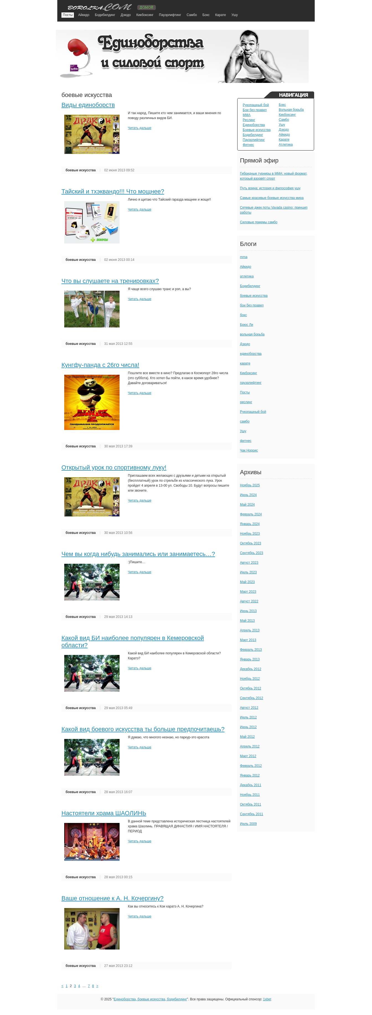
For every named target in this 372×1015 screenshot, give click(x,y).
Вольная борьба (291, 110)
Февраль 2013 (251, 650)
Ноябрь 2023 (250, 534)
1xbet (267, 999)
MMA (246, 115)
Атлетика (286, 144)
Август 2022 (249, 601)
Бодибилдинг (105, 15)
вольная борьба (252, 334)
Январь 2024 (250, 524)
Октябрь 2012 (250, 688)
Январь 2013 (250, 659)
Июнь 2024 (248, 495)
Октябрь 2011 (250, 804)
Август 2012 (249, 708)
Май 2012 (247, 737)
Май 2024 (247, 505)
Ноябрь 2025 (250, 485)
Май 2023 (247, 582)
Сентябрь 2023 (251, 553)
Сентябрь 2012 (251, 698)
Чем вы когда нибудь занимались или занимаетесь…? (138, 553)
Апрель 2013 (250, 630)
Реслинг (249, 120)
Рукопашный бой (256, 105)
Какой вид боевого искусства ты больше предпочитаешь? (142, 729)
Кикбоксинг (145, 15)
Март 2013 (248, 640)
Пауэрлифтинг (170, 15)
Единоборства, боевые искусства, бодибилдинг (150, 999)
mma (243, 257)
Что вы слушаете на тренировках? (110, 280)
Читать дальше (139, 128)
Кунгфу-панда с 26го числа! (100, 364)
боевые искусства (81, 170)
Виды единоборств (88, 104)
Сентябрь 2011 (251, 814)
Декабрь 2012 (250, 669)
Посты (68, 15)
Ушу (234, 15)
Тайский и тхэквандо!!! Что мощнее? (112, 191)
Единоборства (254, 125)
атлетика (247, 276)
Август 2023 (249, 563)
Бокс (206, 15)
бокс (243, 315)
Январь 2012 (250, 775)
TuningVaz (109, 6)
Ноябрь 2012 (250, 679)
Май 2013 (247, 621)
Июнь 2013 (248, 611)
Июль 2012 (248, 717)
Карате (220, 15)
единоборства (251, 354)
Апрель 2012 (250, 746)
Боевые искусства (257, 130)
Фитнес (248, 145)
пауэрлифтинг (251, 383)
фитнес (245, 441)
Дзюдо (126, 15)
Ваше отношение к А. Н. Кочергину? (112, 898)
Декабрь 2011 (250, 785)
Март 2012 (248, 756)
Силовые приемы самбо (258, 222)
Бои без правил (255, 110)
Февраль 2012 (251, 766)
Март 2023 (248, 592)
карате (245, 363)
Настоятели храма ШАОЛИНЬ (103, 813)
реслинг (246, 402)
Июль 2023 (248, 572)
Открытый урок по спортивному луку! (113, 467)
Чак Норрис (249, 450)
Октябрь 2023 (250, 543)
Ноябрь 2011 (250, 795)
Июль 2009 (248, 824)
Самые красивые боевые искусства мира (272, 198)
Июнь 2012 (248, 727)
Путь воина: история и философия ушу (270, 188)
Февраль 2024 (251, 514)
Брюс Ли (246, 325)
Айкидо (83, 15)
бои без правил (252, 305)
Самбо (192, 15)
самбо (244, 421)
